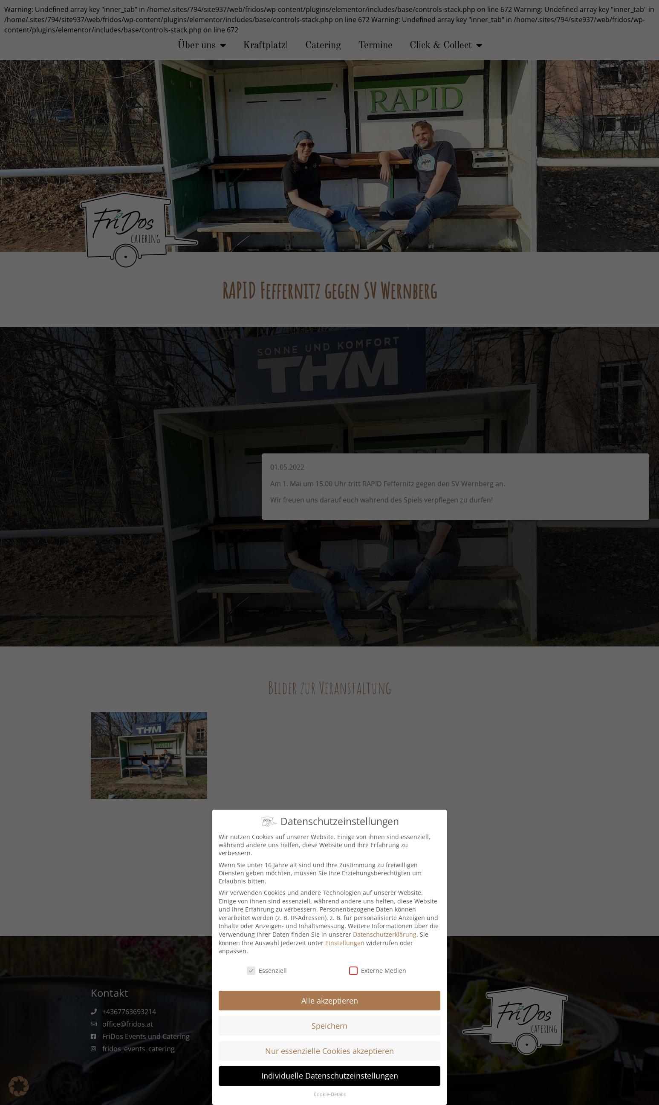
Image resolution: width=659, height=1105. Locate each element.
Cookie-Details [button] (330, 1094)
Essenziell (267, 971)
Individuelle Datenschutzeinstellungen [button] (329, 1075)
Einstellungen (344, 943)
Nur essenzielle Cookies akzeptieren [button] (329, 1051)
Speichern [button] (329, 1026)
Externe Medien (377, 971)
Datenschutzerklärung (384, 934)
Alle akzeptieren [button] (329, 1000)
